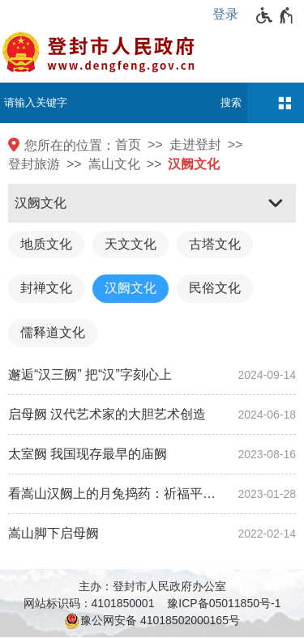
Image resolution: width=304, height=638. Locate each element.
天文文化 (130, 244)
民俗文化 (215, 288)
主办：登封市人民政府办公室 (152, 586)
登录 (225, 14)
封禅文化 (46, 288)
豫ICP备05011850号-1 (223, 603)
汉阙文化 (194, 164)
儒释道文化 (52, 332)
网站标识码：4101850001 (89, 603)
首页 (128, 144)
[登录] (229, 14)
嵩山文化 (114, 164)
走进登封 (195, 144)
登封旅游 (34, 164)
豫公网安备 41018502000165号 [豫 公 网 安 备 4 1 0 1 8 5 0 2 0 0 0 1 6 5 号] (152, 621)
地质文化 (46, 244)
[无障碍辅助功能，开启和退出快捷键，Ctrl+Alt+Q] (275, 15)
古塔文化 (215, 244)
